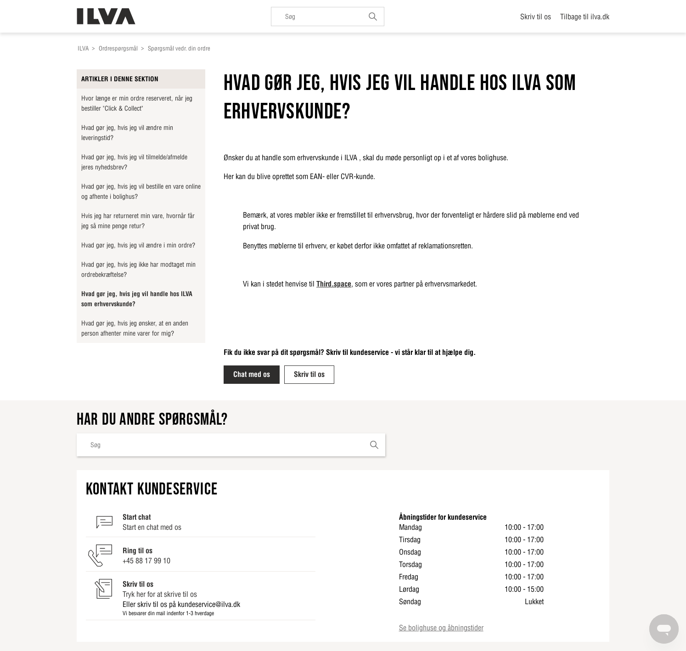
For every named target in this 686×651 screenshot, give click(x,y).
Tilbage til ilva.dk (584, 16)
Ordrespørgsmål (118, 48)
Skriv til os (535, 16)
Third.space (333, 283)
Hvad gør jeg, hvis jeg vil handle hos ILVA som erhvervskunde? (136, 299)
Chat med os (251, 374)
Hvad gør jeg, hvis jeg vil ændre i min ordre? (138, 245)
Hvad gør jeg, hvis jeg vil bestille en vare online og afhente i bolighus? (141, 191)
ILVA (83, 48)
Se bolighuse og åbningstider (441, 627)
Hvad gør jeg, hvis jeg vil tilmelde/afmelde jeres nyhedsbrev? (134, 162)
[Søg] (327, 16)
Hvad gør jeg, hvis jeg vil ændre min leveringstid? (127, 132)
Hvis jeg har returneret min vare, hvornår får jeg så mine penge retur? (138, 221)
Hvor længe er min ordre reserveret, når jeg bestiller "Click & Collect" (136, 103)
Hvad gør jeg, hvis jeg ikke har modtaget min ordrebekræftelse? (138, 269)
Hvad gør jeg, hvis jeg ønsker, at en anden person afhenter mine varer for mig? (134, 328)
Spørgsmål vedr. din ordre (179, 48)
